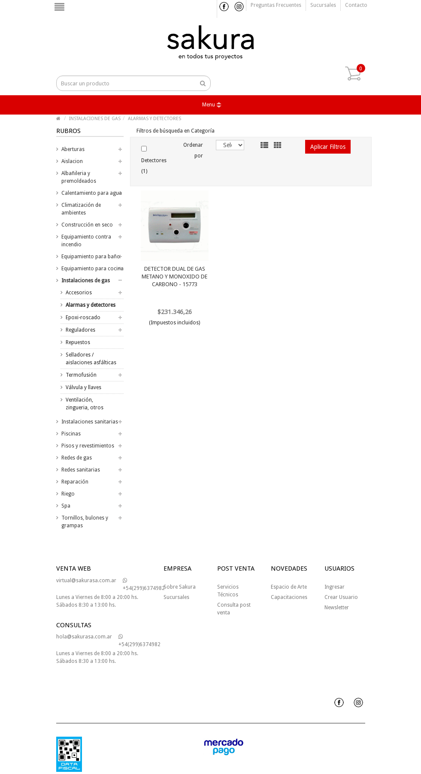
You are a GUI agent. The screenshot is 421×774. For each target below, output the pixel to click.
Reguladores (80, 330)
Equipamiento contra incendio (86, 241)
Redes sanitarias (80, 470)
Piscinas (71, 434)
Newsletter (336, 608)
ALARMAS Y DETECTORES (154, 118)
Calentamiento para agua (91, 193)
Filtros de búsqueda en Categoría (175, 131)
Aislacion (72, 161)
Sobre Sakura (180, 587)
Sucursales (323, 5)
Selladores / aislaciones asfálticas (91, 359)
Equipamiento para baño (90, 257)
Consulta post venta (234, 609)
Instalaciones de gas (85, 281)
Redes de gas (76, 458)
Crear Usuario (341, 597)
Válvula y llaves (83, 387)
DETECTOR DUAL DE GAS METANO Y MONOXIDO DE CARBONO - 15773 (174, 276)
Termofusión (81, 375)
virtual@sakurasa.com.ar (86, 580)
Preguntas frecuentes (276, 5)
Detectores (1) (154, 160)
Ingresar (334, 587)
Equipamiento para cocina (92, 269)
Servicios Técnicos (228, 591)
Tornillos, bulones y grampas (84, 522)
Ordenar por (193, 150)
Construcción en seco (87, 225)
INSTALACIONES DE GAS (95, 118)
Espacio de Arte (289, 587)
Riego (68, 494)
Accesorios (79, 293)
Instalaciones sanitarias (89, 422)
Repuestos (78, 342)
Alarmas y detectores (90, 305)
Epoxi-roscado (83, 317)
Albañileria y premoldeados (78, 177)
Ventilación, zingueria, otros (84, 404)
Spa (65, 506)
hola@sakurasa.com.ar (84, 637)
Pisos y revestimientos (87, 446)
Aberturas (73, 149)
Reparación (74, 482)
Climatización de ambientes (81, 209)
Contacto (356, 5)
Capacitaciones (289, 597)
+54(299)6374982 (144, 584)
